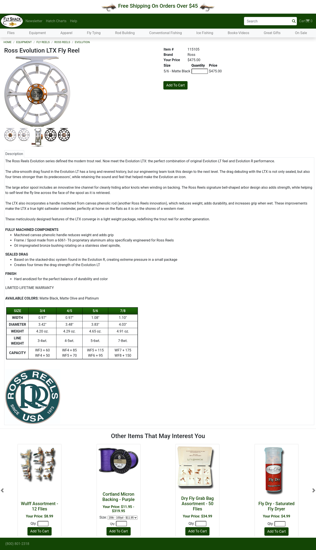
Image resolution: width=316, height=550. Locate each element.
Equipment (37, 33)
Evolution (82, 42)
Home (7, 42)
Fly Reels (43, 42)
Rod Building (125, 33)
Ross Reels (62, 42)
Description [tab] (14, 154)
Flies (10, 33)
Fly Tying (94, 33)
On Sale (301, 33)
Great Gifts (272, 33)
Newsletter (33, 21)
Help (73, 21)
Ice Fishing (204, 33)
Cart (305, 21)
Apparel (66, 33)
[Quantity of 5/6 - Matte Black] (199, 71)
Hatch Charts (56, 21)
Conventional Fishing (165, 33)
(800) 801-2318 (17, 544)
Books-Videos (238, 33)
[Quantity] (43, 523)
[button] (2, 490)
